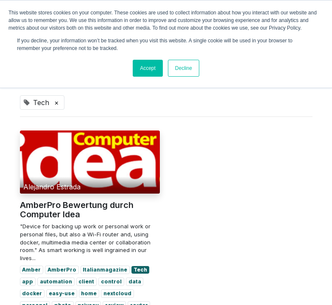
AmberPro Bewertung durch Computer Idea (77, 209)
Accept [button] (148, 68)
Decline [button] (183, 68)
